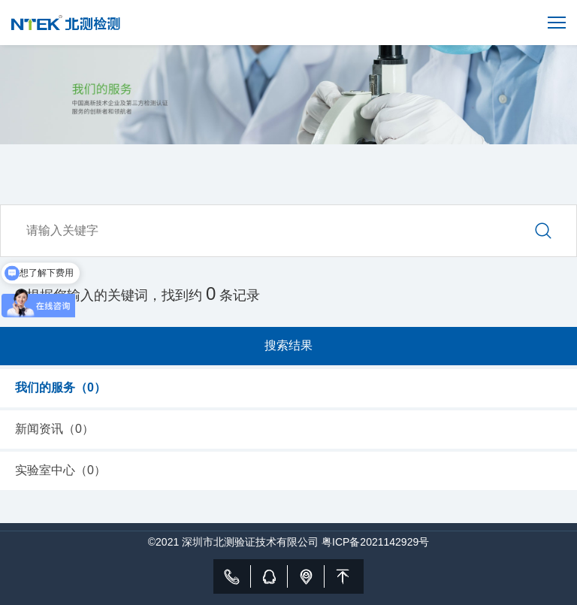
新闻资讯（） (54, 428)
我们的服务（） (60, 387)
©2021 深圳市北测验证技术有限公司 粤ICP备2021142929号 (288, 542)
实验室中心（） (60, 470)
